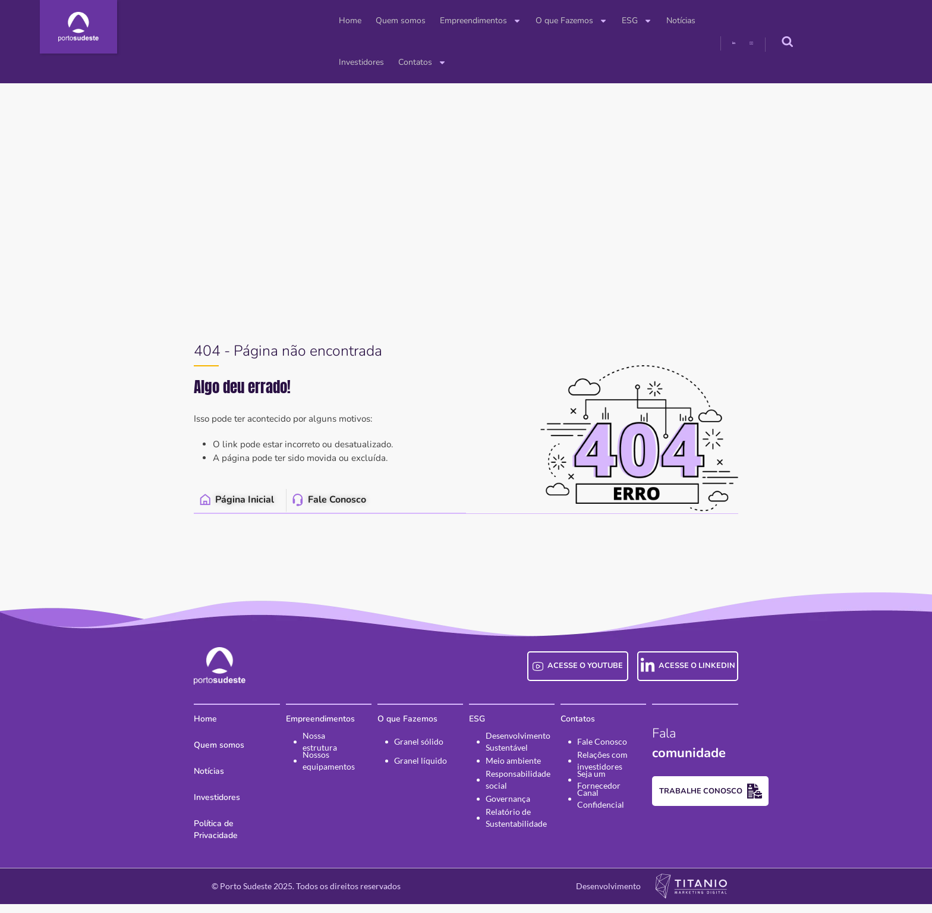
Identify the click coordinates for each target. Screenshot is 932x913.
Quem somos (304, 20)
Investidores (636, 20)
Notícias (584, 20)
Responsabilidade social (518, 795)
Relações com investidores (622, 776)
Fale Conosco (622, 757)
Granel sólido (398, 757)
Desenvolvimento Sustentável (518, 757)
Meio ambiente (513, 776)
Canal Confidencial (632, 814)
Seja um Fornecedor (634, 795)
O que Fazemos (475, 21)
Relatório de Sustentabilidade (516, 833)
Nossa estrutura (292, 757)
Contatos (697, 21)
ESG (540, 21)
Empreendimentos (384, 21)
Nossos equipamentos (289, 776)
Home (254, 20)
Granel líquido (400, 776)
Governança (508, 814)
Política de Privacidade (177, 839)
